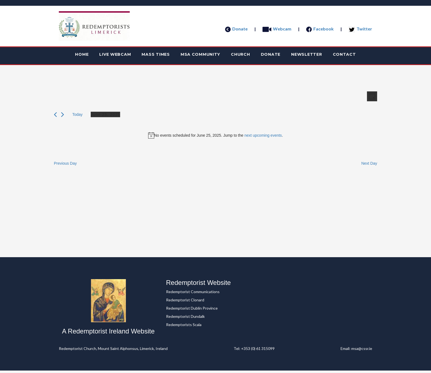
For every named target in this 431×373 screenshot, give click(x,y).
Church (243, 56)
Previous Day (65, 166)
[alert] (215, 138)
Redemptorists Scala (183, 327)
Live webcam (102, 56)
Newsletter (319, 56)
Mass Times (148, 56)
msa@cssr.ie (361, 351)
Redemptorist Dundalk (185, 318)
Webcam (277, 28)
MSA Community (198, 56)
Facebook (320, 28)
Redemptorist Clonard (185, 302)
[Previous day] (55, 117)
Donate (236, 28)
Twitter (360, 28)
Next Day (369, 166)
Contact (362, 56)
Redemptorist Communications (193, 294)
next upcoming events (263, 138)
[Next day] (62, 117)
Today (77, 118)
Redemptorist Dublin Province (192, 310)
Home (64, 56)
